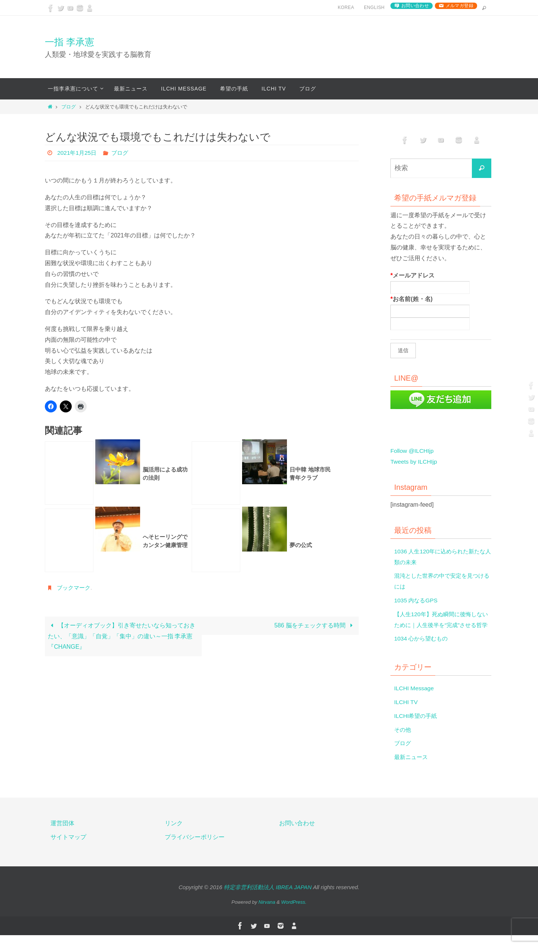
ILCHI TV (406, 713)
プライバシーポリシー (195, 848)
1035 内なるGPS (417, 600)
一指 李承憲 (69, 42)
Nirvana (267, 913)
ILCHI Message (414, 699)
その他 (403, 740)
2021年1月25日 (77, 153)
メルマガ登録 (459, 5)
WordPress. (294, 913)
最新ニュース (412, 768)
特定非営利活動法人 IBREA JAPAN (268, 897)
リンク (174, 834)
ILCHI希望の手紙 (416, 727)
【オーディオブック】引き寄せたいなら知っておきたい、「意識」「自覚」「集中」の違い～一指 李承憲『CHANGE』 (121, 637)
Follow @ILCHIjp (412, 451)
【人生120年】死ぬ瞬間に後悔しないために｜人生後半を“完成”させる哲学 (441, 625)
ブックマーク (75, 587)
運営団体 (62, 834)
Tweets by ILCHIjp (414, 461)
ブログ (68, 107)
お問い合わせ (415, 5)
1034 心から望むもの (422, 649)
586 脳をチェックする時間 (315, 626)
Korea (346, 7)
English (374, 7)
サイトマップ (68, 848)
